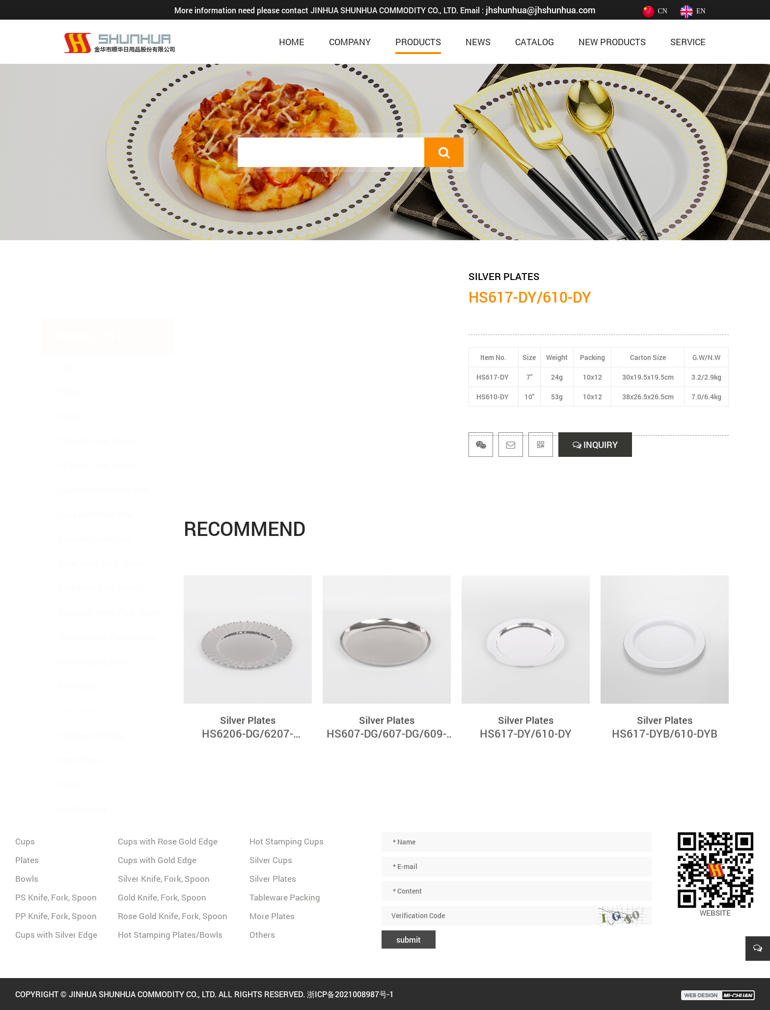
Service (688, 42)
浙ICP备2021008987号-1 (350, 994)
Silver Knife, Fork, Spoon (101, 515)
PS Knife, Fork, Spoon (96, 392)
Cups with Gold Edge (94, 490)
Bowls (69, 368)
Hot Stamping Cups (92, 613)
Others (70, 736)
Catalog (534, 42)
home (291, 42)
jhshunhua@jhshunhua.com (541, 10)
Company (350, 42)
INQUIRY (595, 444)
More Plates (79, 711)
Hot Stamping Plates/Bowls (107, 589)
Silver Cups (78, 638)
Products (418, 42)
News (478, 42)
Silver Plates (80, 662)
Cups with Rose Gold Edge (104, 441)
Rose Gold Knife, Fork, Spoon (109, 564)
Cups (67, 318)
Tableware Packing (91, 687)
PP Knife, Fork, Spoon (96, 417)
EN (692, 11)
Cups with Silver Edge (96, 466)
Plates (69, 343)
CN (654, 11)
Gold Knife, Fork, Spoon (99, 539)
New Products (612, 42)
